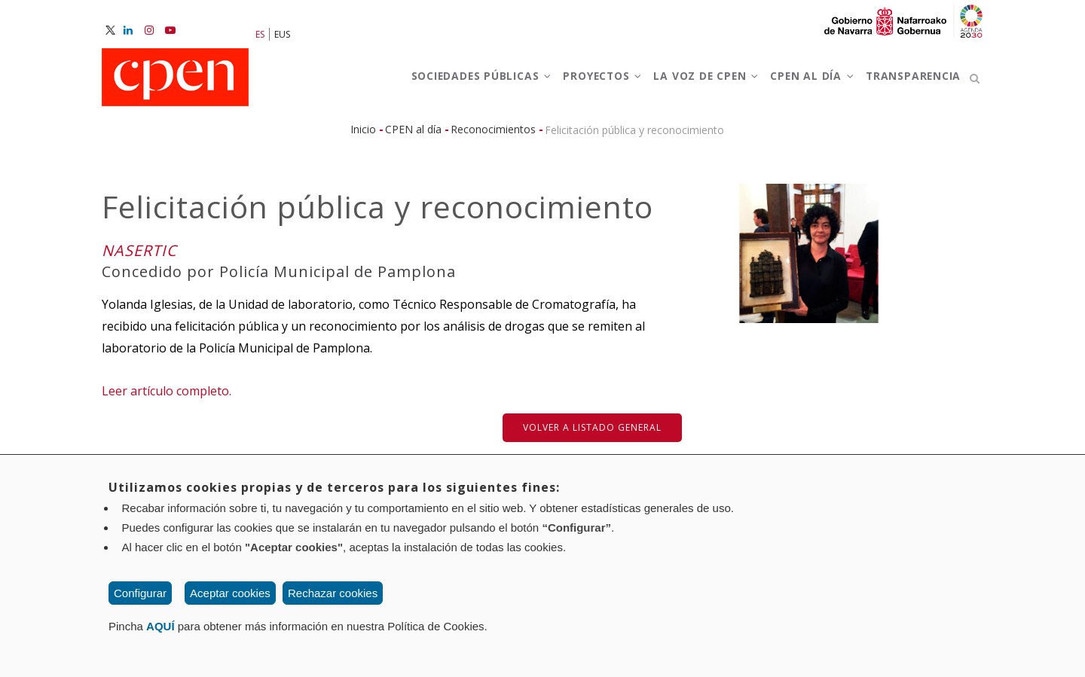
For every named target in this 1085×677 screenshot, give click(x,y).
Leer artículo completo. (166, 398)
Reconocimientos (493, 136)
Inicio (363, 136)
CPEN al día (802, 82)
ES (259, 34)
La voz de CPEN (689, 82)
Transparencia (909, 82)
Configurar (140, 593)
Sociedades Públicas (449, 82)
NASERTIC (139, 257)
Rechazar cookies (332, 593)
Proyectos (578, 82)
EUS (282, 34)
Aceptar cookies (230, 593)
